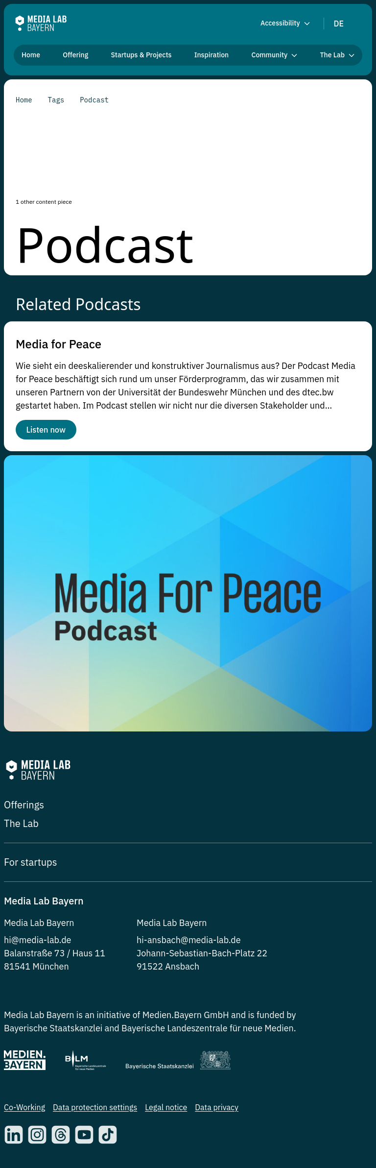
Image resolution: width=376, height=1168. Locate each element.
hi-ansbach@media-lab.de (189, 943)
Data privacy (216, 1111)
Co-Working (24, 1111)
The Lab (21, 827)
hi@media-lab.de (37, 943)
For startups (30, 866)
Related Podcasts (78, 304)
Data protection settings (95, 1111)
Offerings (24, 808)
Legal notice (166, 1111)
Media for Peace (58, 344)
